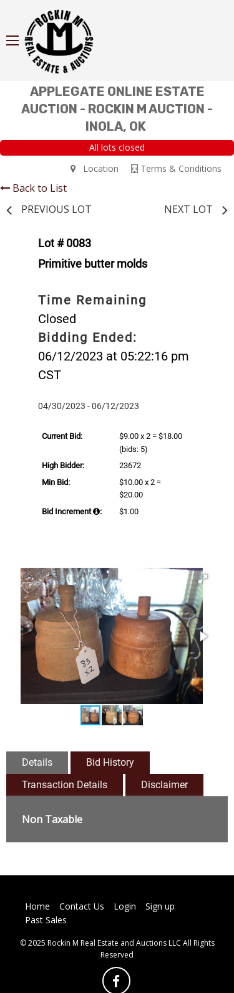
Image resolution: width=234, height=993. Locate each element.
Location (95, 168)
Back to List (33, 188)
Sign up (160, 906)
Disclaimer (164, 785)
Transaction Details (64, 785)
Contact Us (81, 906)
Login (125, 906)
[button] (203, 579)
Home (37, 906)
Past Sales (46, 920)
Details (37, 762)
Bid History (110, 762)
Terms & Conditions (176, 168)
